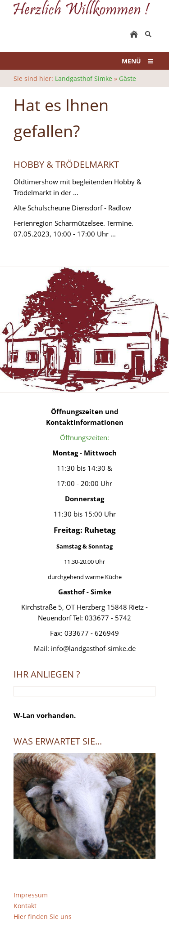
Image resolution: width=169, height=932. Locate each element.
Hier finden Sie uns (43, 916)
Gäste (127, 78)
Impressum (31, 895)
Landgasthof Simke (83, 78)
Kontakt (25, 905)
